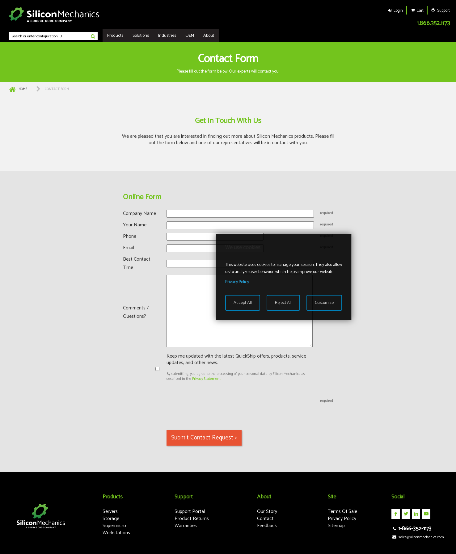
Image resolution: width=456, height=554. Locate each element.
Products (115, 35)
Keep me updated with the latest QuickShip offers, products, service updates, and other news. (236, 359)
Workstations (116, 533)
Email (128, 248)
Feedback (267, 526)
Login (395, 10)
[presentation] (213, 401)
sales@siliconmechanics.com (417, 537)
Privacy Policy (342, 518)
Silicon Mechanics (54, 14)
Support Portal (190, 511)
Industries (167, 35)
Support (440, 10)
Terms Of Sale (342, 511)
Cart (417, 10)
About (208, 35)
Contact (265, 518)
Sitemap (336, 526)
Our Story (267, 511)
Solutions (141, 35)
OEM (189, 35)
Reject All (283, 302)
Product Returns (192, 518)
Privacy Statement (206, 379)
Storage (111, 518)
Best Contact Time (136, 263)
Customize (324, 302)
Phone (129, 236)
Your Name (134, 225)
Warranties (186, 526)
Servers (110, 511)
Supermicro (114, 526)
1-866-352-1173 (411, 528)
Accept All (243, 302)
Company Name (139, 213)
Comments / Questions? (136, 312)
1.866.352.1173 (433, 23)
